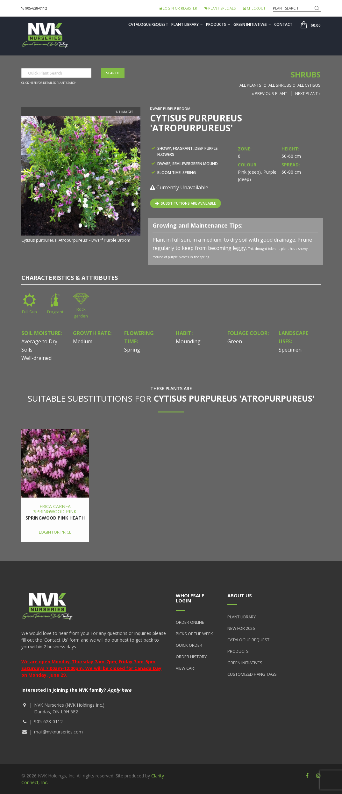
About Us (239, 595)
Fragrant (55, 312)
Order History (191, 656)
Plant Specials (220, 8)
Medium (82, 341)
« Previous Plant (269, 93)
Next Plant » (308, 93)
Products (218, 24)
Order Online (190, 622)
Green (234, 341)
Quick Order (189, 645)
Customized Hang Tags (252, 674)
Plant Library (187, 24)
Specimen (290, 349)
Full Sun (29, 312)
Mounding (188, 341)
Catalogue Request (148, 24)
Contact (283, 24)
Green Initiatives (252, 24)
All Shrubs (280, 85)
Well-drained (36, 357)
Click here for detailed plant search (48, 83)
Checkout (254, 8)
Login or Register (178, 8)
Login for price (55, 532)
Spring (132, 349)
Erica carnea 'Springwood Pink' (55, 508)
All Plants (250, 85)
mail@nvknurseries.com (58, 732)
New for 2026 (241, 628)
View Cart (186, 668)
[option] (80, 180)
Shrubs (306, 74)
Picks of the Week (194, 634)
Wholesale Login (190, 598)
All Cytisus (309, 85)
